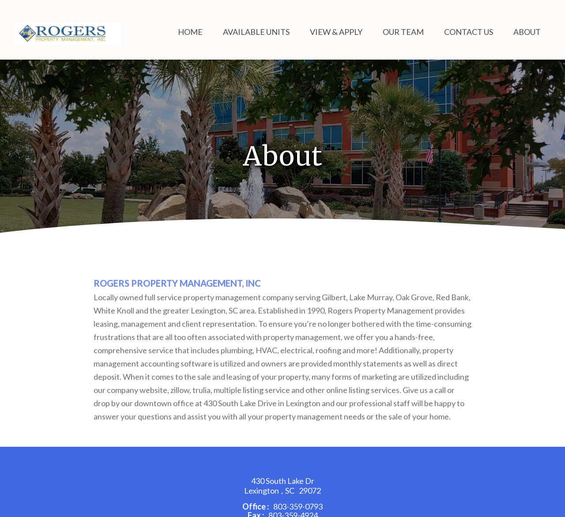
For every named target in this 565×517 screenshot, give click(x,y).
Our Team (403, 32)
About (527, 32)
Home (190, 32)
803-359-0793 (298, 506)
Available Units (256, 32)
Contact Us (468, 32)
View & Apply (336, 32)
